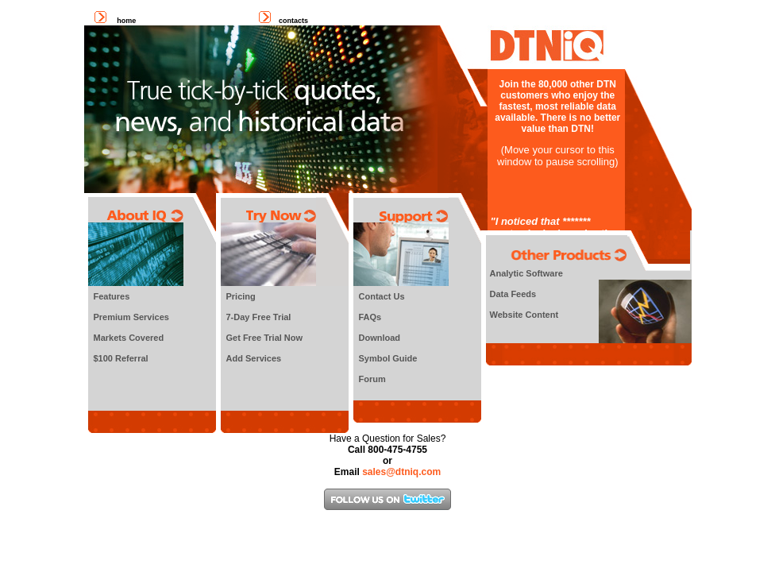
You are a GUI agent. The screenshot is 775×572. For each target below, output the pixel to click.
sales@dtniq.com (401, 471)
